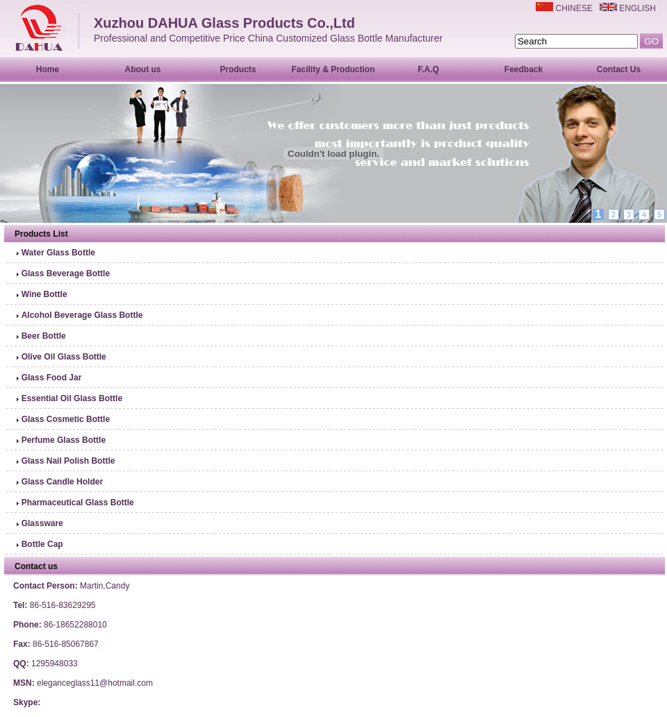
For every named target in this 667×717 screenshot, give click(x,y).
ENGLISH (637, 8)
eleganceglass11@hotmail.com (95, 683)
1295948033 (54, 663)
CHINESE (574, 8)
